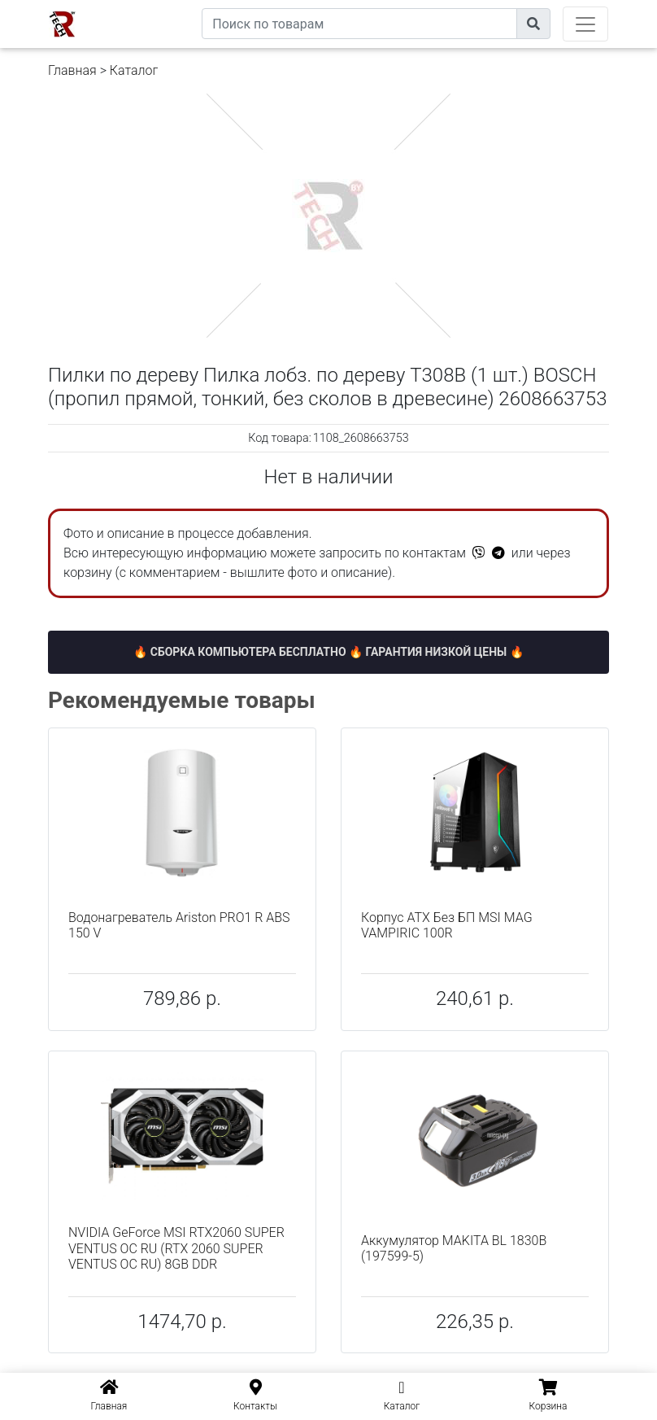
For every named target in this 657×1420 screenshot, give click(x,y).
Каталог (134, 70)
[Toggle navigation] (585, 24)
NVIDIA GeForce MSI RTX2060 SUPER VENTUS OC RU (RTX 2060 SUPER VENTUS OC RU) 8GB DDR (176, 1248)
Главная (72, 70)
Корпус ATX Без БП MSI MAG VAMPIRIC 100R (447, 925)
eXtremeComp (164, 6)
